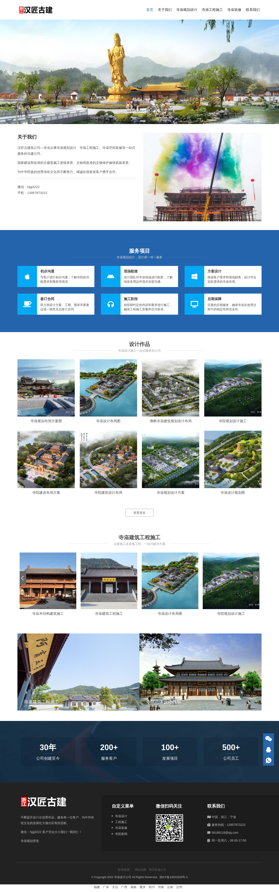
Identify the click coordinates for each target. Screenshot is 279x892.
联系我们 (253, 10)
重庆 (143, 887)
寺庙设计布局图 (108, 421)
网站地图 (140, 869)
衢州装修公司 (157, 869)
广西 (124, 887)
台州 (179, 887)
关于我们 (165, 10)
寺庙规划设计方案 (171, 492)
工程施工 (121, 822)
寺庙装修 (234, 10)
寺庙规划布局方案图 (46, 421)
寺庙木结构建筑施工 (48, 613)
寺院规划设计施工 (233, 421)
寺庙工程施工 (212, 10)
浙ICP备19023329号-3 (173, 877)
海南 (133, 887)
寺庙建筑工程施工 (109, 613)
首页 (149, 10)
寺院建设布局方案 (46, 492)
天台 (115, 887)
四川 (152, 887)
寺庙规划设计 (186, 10)
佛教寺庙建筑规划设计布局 (171, 421)
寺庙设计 (121, 816)
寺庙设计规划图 (233, 492)
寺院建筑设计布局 (108, 492)
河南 (161, 887)
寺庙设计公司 (122, 877)
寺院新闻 (121, 834)
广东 (106, 887)
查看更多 (139, 512)
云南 (170, 887)
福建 (97, 887)
